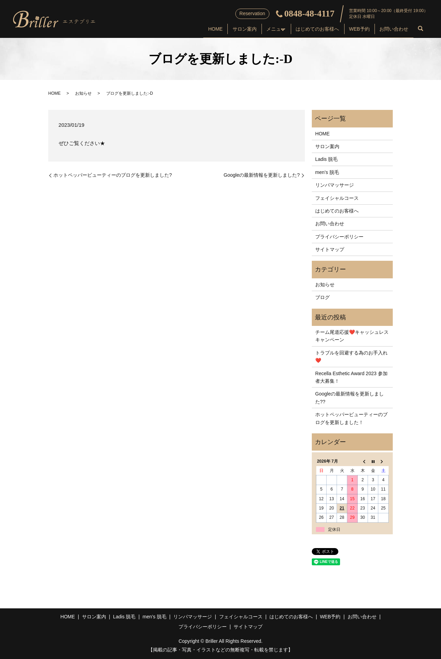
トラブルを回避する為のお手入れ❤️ (351, 356)
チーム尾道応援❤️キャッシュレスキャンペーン (352, 335)
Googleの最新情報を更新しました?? (349, 397)
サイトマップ (329, 249)
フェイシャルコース (337, 198)
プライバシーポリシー (339, 236)
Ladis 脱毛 (326, 159)
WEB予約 (352, 29)
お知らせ (83, 93)
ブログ (322, 297)
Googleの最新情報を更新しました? (262, 175)
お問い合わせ (391, 29)
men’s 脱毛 (327, 172)
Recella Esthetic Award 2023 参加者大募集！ (351, 377)
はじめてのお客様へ (306, 29)
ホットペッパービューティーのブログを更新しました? (112, 175)
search (420, 30)
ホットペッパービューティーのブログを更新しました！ (351, 418)
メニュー (253, 29)
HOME (183, 29)
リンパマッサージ (334, 185)
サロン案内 (217, 29)
